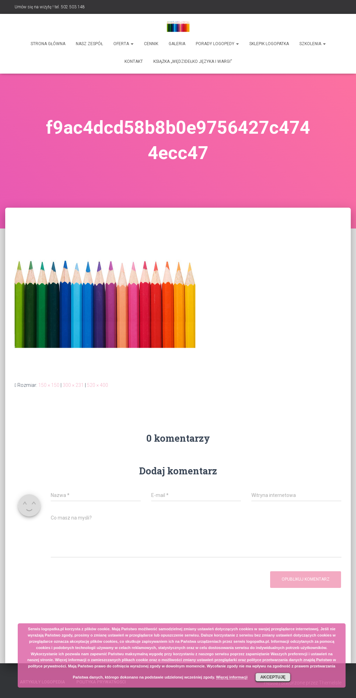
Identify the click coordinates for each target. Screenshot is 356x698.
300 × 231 (73, 385)
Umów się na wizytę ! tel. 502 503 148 (50, 7)
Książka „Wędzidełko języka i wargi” (192, 61)
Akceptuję (273, 677)
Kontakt (133, 61)
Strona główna (48, 43)
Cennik (151, 43)
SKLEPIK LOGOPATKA (269, 43)
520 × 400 (97, 385)
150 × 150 (48, 385)
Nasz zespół (89, 43)
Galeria (177, 43)
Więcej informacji (232, 677)
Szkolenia (312, 43)
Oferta (123, 43)
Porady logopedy (217, 43)
